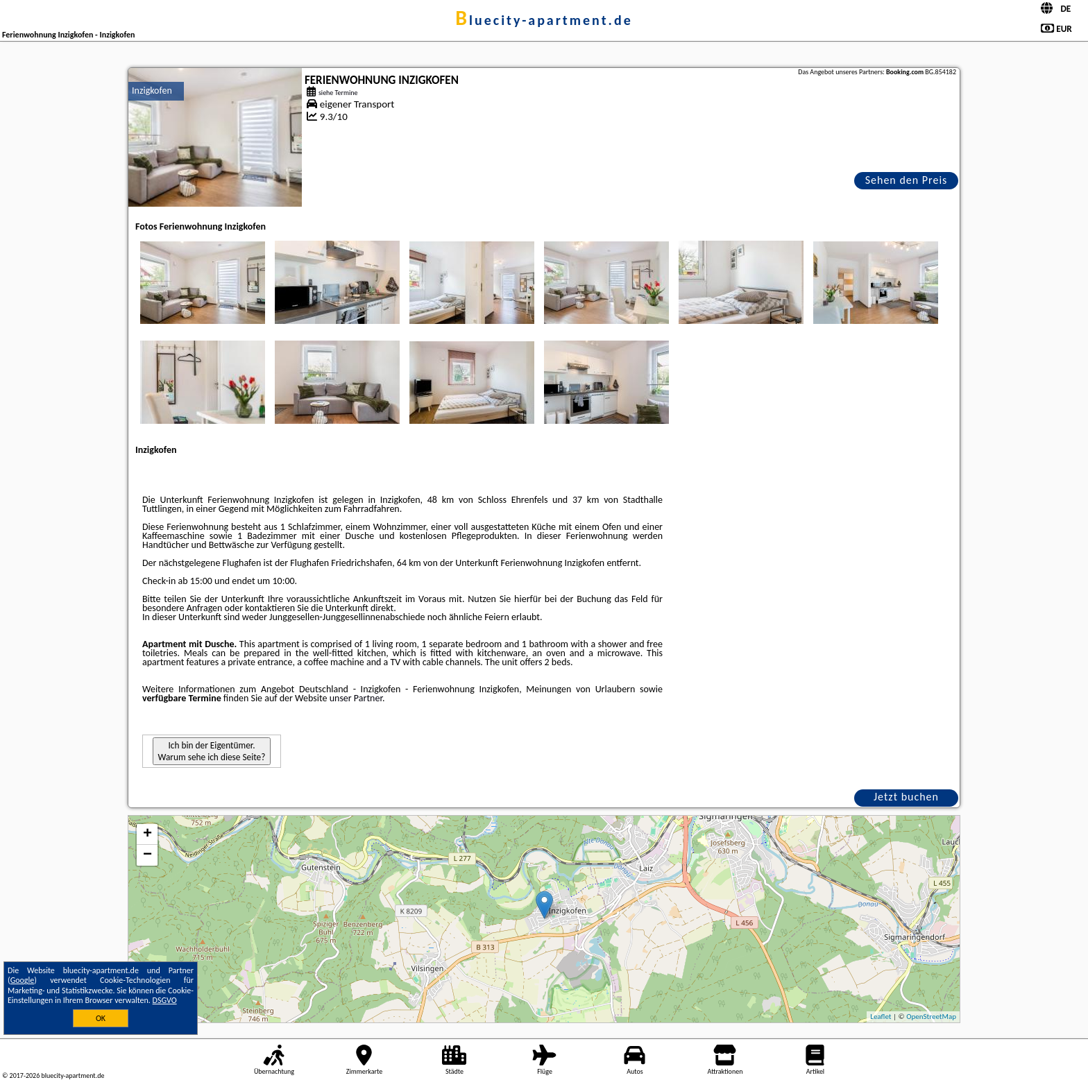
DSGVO (165, 1000)
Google (22, 980)
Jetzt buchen (906, 796)
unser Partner (356, 698)
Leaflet (880, 1016)
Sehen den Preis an (906, 181)
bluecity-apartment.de (544, 20)
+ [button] (147, 834)
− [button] (147, 855)
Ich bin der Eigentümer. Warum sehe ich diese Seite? (212, 751)
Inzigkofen (152, 90)
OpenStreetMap (931, 1016)
